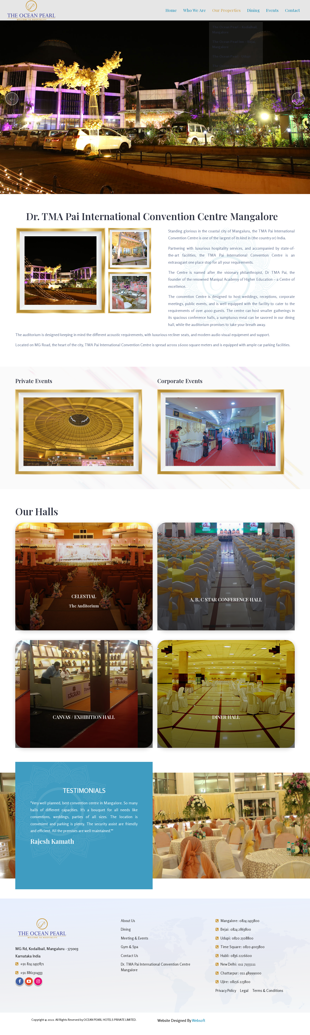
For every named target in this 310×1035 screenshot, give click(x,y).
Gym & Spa (129, 946)
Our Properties (226, 10)
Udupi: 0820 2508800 (234, 938)
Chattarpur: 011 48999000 (238, 973)
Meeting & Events (134, 938)
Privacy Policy (225, 990)
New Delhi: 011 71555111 (235, 964)
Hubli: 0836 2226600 (233, 955)
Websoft (198, 1020)
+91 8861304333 (28, 972)
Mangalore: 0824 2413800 (237, 920)
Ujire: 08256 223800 (232, 981)
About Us (128, 920)
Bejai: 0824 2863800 (233, 929)
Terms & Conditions (267, 990)
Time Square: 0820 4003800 (240, 946)
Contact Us (129, 955)
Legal (244, 990)
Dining (253, 10)
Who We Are (194, 10)
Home (171, 10)
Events (272, 10)
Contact (292, 10)
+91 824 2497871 (29, 963)
